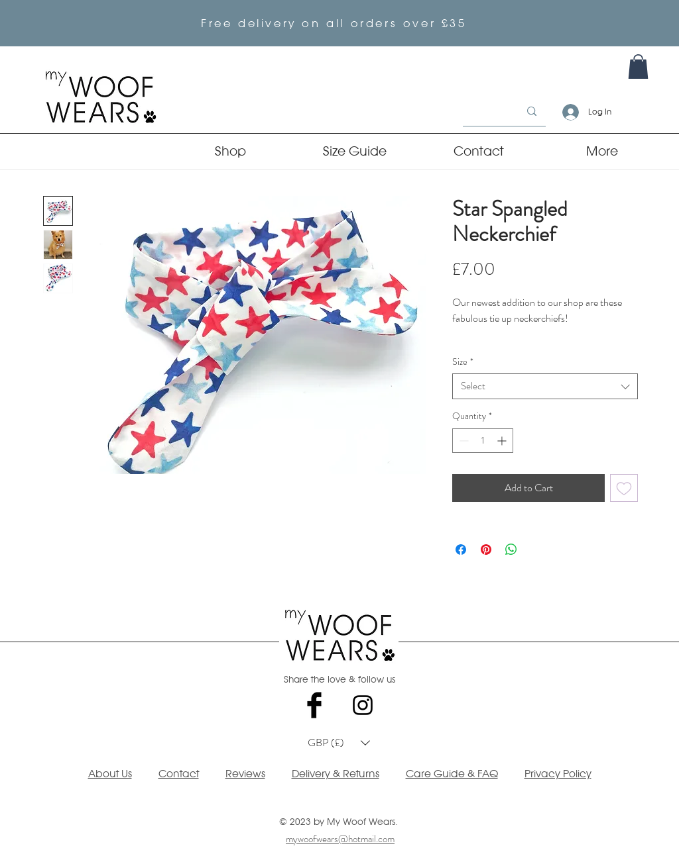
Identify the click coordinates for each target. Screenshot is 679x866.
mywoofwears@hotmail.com (340, 839)
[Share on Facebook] (461, 549)
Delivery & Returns (335, 773)
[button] (339, 743)
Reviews (245, 773)
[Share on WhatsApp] (511, 549)
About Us (110, 773)
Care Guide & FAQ (452, 773)
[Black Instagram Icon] (362, 705)
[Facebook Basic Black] (314, 705)
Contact (178, 773)
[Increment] (503, 440)
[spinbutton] (483, 440)
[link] (638, 66)
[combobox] (545, 386)
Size (462, 362)
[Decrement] (462, 440)
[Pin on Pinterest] (486, 549)
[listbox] (339, 743)
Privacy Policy (558, 773)
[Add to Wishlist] (624, 488)
